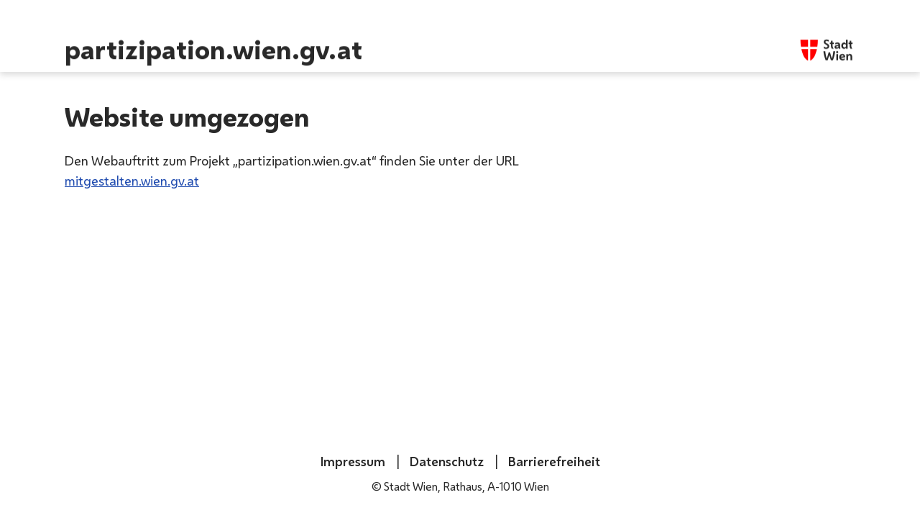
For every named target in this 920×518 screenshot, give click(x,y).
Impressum (353, 461)
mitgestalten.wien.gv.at (132, 180)
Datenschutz (445, 461)
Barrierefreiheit (552, 461)
